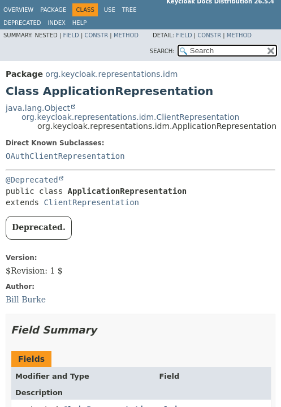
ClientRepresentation (91, 202)
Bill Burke (26, 299)
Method (126, 35)
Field (71, 35)
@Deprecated (32, 179)
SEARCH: (162, 51)
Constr (96, 35)
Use (109, 10)
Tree (129, 10)
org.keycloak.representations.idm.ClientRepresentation (130, 117)
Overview (18, 10)
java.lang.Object (38, 107)
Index (57, 23)
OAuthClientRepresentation (65, 156)
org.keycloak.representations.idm (111, 74)
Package (53, 10)
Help (79, 23)
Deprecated (22, 23)
